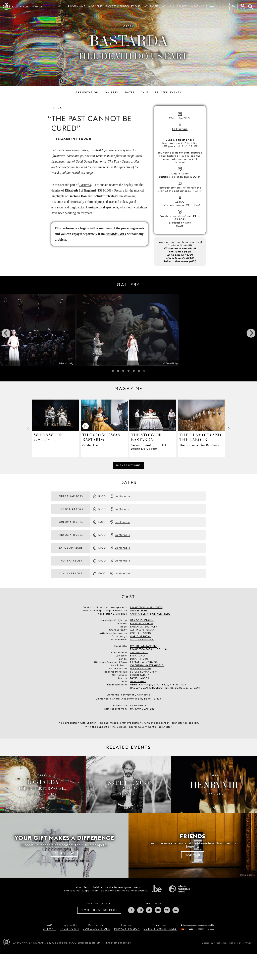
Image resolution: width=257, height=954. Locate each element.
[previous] (6, 333)
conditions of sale (160, 928)
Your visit (151, 6)
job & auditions (96, 928)
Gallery (112, 92)
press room (69, 928)
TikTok (149, 910)
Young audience (174, 6)
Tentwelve (248, 943)
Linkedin (175, 910)
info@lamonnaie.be (118, 942)
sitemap (49, 928)
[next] (251, 333)
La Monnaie (198, 6)
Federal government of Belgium (157, 888)
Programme (76, 6)
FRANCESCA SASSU (142, 649)
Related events (168, 92)
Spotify (167, 910)
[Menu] (212, 6)
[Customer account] (242, 6)
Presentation (87, 92)
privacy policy (127, 928)
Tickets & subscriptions (123, 6)
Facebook (131, 910)
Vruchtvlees (220, 943)
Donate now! (64, 853)
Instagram (140, 910)
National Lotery (179, 889)
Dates (130, 92)
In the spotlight (128, 465)
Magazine (95, 6)
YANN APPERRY (139, 613)
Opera (56, 108)
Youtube (158, 910)
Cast (145, 92)
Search (250, 6)
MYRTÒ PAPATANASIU (143, 646)
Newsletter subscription (99, 910)
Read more (193, 854)
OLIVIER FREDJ (161, 613)
